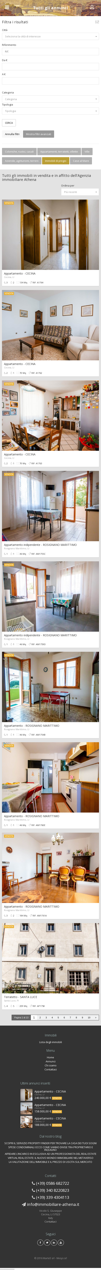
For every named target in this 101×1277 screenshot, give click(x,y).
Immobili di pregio (55, 161)
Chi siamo (51, 1065)
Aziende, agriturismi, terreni (21, 161)
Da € (4, 60)
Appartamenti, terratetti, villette (59, 151)
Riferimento (9, 45)
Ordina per (67, 185)
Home (50, 1057)
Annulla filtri (12, 134)
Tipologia (7, 104)
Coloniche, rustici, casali (19, 151)
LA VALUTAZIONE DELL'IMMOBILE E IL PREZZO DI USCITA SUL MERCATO (50, 1162)
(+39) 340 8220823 (52, 1190)
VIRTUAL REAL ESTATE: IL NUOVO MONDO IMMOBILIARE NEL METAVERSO (50, 1158)
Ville (87, 151)
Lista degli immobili (50, 1042)
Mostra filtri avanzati (38, 134)
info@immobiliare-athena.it (53, 1204)
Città (4, 30)
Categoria (8, 92)
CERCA (9, 123)
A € (4, 74)
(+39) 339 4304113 (52, 1197)
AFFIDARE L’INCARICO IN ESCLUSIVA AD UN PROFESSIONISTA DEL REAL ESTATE (50, 1154)
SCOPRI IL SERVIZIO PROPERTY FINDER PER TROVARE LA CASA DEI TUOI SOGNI (50, 1143)
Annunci (51, 1061)
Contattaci (50, 1069)
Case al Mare (81, 161)
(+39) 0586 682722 (52, 1183)
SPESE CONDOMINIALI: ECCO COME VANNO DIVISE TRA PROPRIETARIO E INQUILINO (50, 1148)
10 (89, 1017)
